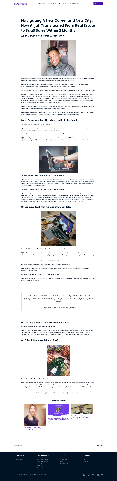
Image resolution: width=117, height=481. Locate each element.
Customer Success (42, 461)
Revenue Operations (43, 468)
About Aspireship (65, 459)
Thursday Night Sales (83, 106)
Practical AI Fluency (42, 459)
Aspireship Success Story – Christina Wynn (34, 428)
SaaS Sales (40, 464)
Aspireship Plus (18, 459)
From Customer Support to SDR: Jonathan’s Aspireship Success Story (81, 417)
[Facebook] (98, 475)
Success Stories (64, 464)
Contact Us (87, 461)
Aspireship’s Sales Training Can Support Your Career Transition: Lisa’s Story (57, 419)
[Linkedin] (84, 475)
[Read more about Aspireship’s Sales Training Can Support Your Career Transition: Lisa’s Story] (58, 410)
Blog (61, 461)
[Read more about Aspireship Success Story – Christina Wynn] (35, 415)
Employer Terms (38, 474)
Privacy (46, 474)
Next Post (99, 445)
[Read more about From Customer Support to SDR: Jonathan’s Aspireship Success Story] (82, 409)
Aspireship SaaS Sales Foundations (32, 108)
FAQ (85, 459)
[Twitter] (102, 475)
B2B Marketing (41, 466)
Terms (31, 474)
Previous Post (18, 445)
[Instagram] (89, 475)
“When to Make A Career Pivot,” (43, 94)
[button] (78, 3)
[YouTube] (93, 475)
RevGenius (37, 183)
